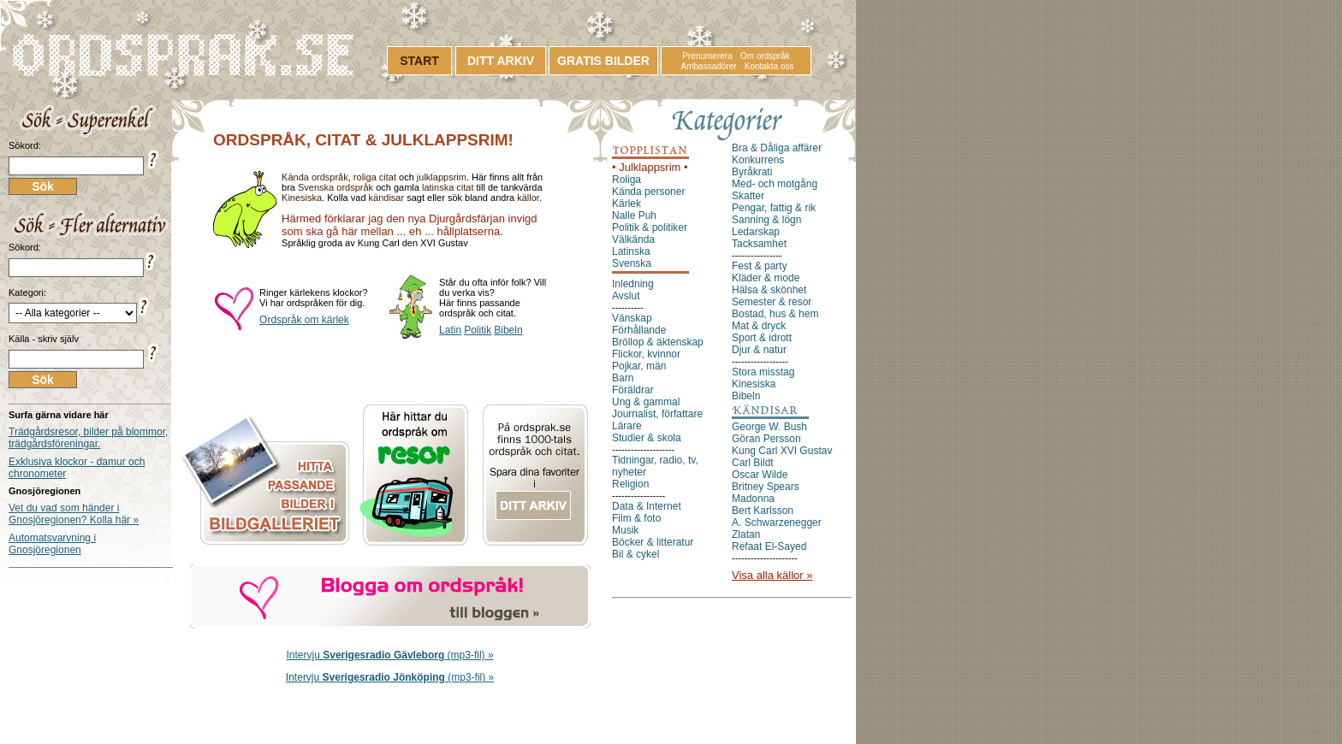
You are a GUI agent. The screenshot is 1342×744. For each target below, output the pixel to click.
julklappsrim (441, 177)
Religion (630, 484)
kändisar (387, 197)
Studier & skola (646, 438)
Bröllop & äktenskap (658, 342)
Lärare (627, 426)
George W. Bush (769, 427)
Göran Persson (766, 439)
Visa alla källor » (772, 575)
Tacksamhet (759, 244)
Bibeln (508, 330)
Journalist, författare (657, 414)
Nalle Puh (634, 215)
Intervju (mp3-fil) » (390, 655)
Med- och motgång (774, 184)
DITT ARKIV (500, 61)
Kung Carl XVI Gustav (782, 451)
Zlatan (746, 534)
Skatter (748, 196)
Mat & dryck (759, 326)
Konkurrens (758, 160)
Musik (625, 530)
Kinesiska (302, 197)
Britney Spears (765, 487)
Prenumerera (707, 56)
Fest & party (759, 266)
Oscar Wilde (759, 475)
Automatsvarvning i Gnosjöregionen (52, 544)
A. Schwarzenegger (777, 522)
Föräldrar (633, 390)
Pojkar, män (639, 366)
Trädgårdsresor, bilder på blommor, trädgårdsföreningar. (88, 438)
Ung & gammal (646, 402)
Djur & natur (759, 350)
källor (528, 197)
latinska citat (448, 187)
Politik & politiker (649, 227)
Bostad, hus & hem (775, 314)
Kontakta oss (769, 66)
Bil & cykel (635, 554)
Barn (622, 378)
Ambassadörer (709, 66)
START (419, 61)
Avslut (625, 296)
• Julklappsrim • (650, 167)
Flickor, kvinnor (646, 354)
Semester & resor (771, 302)
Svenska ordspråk (335, 187)
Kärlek (626, 204)
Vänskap (632, 318)
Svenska (631, 263)
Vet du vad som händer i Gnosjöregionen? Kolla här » (74, 514)
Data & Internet (646, 506)
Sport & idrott (762, 338)
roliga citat (374, 177)
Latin (450, 330)
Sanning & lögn (766, 220)
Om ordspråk (765, 56)
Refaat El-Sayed (769, 546)
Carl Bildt (753, 463)
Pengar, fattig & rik (774, 208)
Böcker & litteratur (652, 542)
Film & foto (636, 518)
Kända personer (648, 192)
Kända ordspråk (315, 177)
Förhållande (639, 330)
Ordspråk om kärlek (304, 320)
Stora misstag (763, 372)
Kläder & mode (765, 278)
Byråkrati (752, 172)
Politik (477, 330)
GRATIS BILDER (603, 61)
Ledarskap (756, 232)
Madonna (753, 499)
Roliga (626, 180)
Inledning (633, 284)
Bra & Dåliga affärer (777, 148)
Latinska (631, 251)
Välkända (633, 239)
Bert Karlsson (762, 511)
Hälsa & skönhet (769, 290)
